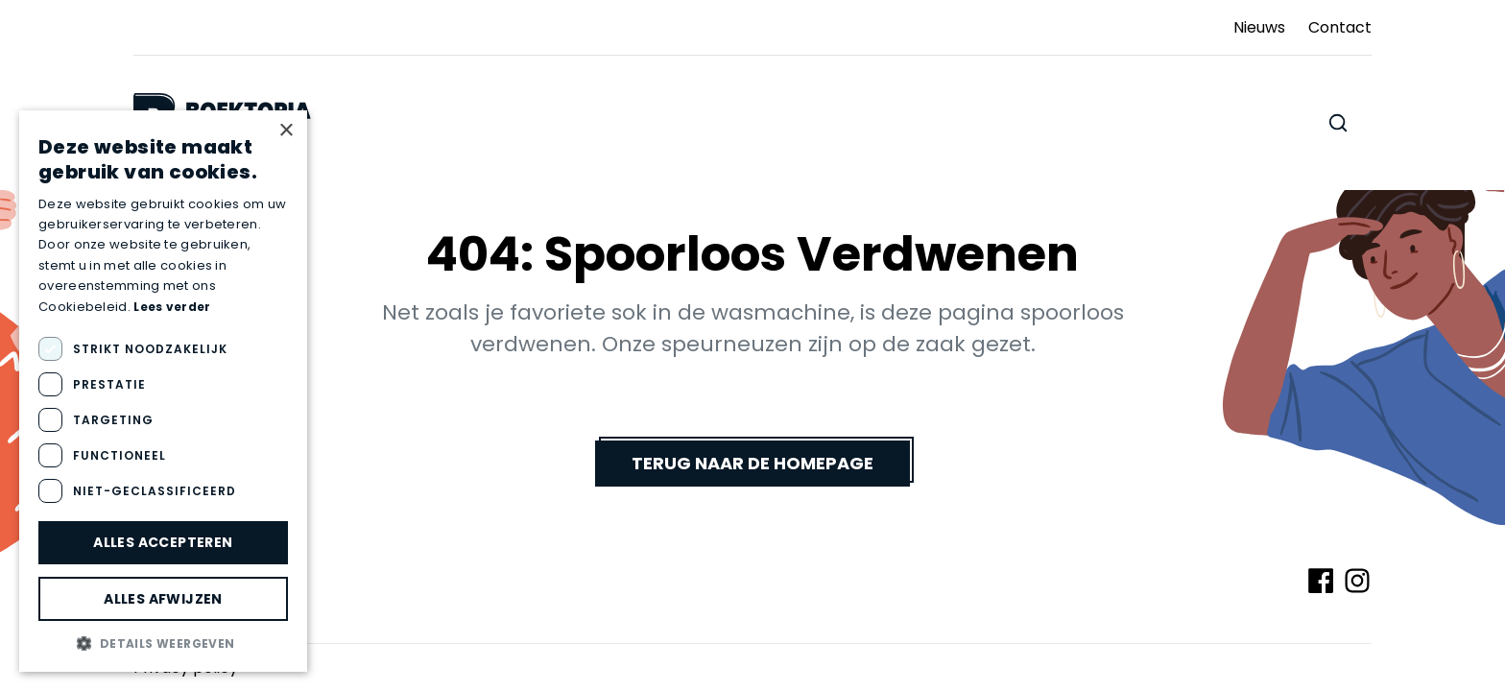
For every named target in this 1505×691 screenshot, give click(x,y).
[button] (163, 643)
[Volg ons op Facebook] (1320, 580)
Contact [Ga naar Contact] (1340, 27)
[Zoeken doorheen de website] (1338, 123)
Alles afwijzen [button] (163, 598)
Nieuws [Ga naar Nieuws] (1259, 27)
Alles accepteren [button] (162, 542)
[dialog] (163, 391)
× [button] (285, 131)
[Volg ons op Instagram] (1357, 580)
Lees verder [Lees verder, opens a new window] (171, 306)
